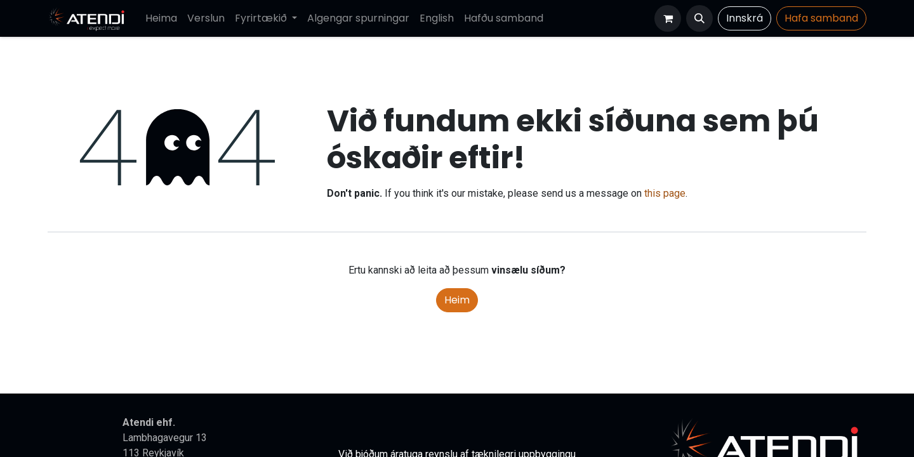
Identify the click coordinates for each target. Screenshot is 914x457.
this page (665, 193)
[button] (699, 18)
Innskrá (744, 18)
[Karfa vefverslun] (667, 18)
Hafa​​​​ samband (821, 18)
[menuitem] (161, 18)
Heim (457, 300)
